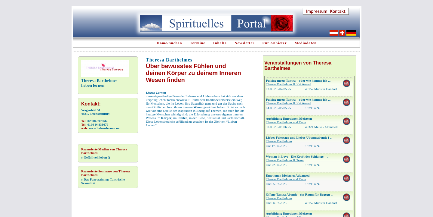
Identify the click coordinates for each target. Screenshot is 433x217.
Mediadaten (306, 43)
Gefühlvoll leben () (95, 157)
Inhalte (220, 43)
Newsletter (245, 43)
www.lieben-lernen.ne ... (105, 128)
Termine (197, 43)
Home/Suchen (169, 43)
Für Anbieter (275, 43)
